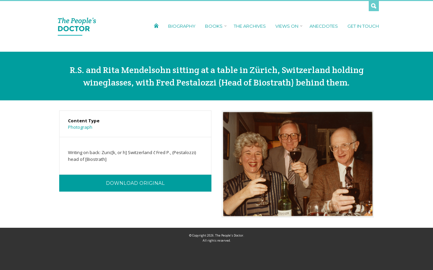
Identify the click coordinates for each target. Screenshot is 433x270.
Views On (287, 26)
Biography (182, 26)
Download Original (135, 183)
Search (374, 6)
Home (156, 25)
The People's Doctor (77, 26)
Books (214, 26)
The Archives (250, 26)
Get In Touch (363, 26)
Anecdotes (324, 26)
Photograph (80, 127)
